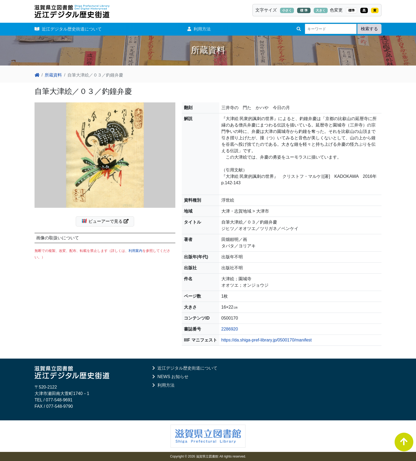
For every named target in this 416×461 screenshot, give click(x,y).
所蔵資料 (53, 75)
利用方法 (199, 29)
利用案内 (135, 251)
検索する (369, 28)
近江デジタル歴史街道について (68, 29)
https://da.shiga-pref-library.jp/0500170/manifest (266, 340)
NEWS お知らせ (170, 376)
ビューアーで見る (107, 221)
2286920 (229, 329)
